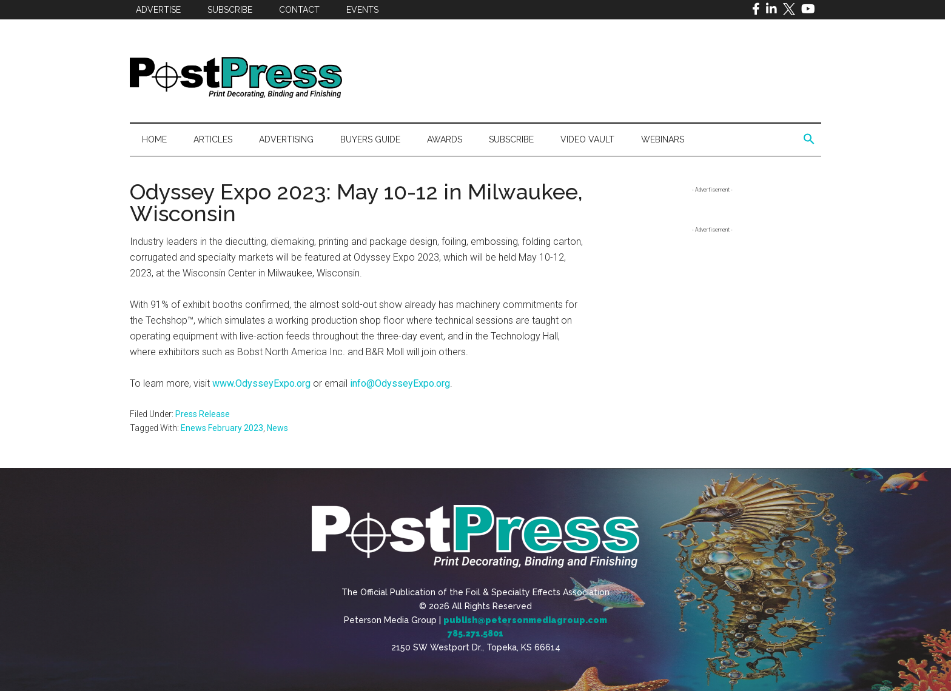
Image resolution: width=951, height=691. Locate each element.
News (277, 428)
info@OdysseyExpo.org (400, 383)
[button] (809, 139)
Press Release (202, 414)
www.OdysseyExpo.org (261, 383)
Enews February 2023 (222, 428)
